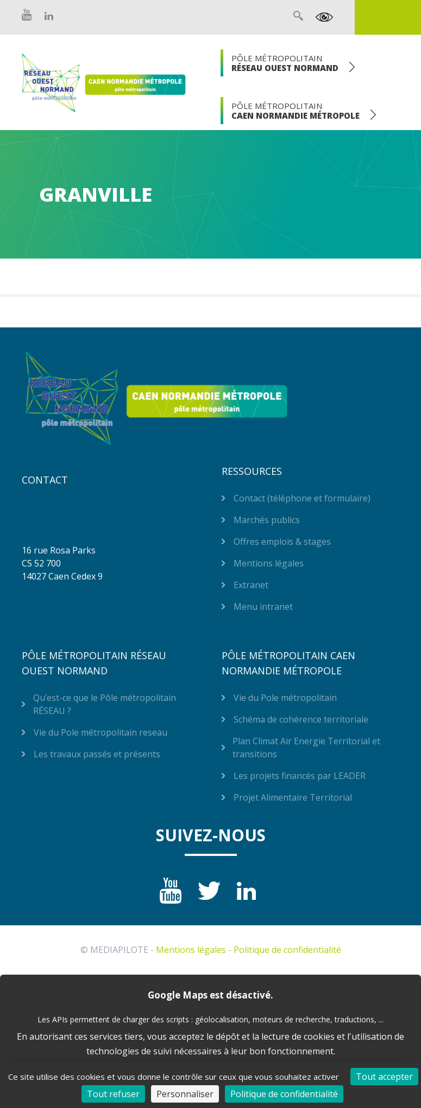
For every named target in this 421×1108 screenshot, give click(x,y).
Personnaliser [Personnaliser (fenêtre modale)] (184, 1094)
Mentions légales (269, 563)
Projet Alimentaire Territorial (293, 797)
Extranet (388, 17)
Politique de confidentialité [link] (284, 1094)
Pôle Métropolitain (284, 63)
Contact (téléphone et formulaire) (302, 498)
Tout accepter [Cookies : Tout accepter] (384, 1077)
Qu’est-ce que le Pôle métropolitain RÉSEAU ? (104, 704)
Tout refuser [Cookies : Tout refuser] (113, 1094)
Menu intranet (263, 607)
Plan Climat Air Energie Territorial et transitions (306, 747)
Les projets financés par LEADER (300, 776)
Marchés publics (267, 520)
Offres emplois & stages (282, 541)
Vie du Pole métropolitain (285, 698)
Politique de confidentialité (287, 950)
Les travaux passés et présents (97, 754)
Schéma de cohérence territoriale (301, 719)
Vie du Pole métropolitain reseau (100, 732)
